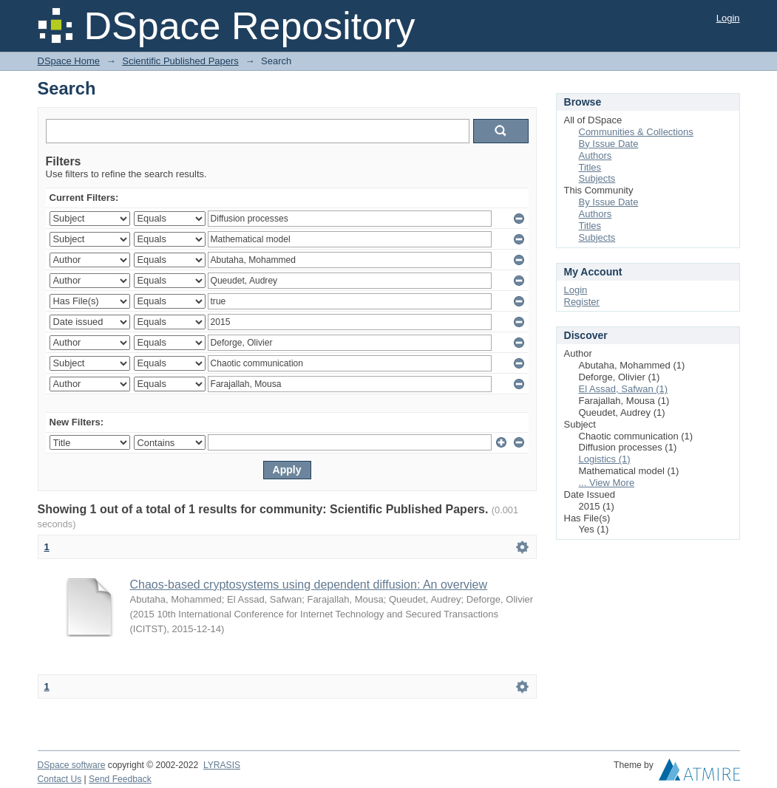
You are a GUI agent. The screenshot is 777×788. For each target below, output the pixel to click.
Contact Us (60, 779)
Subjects (597, 178)
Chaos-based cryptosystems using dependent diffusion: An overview (309, 584)
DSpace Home (69, 60)
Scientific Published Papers (180, 60)
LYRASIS (221, 765)
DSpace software (72, 765)
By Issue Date (609, 143)
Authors (595, 155)
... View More (607, 482)
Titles (590, 167)
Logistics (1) (605, 459)
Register (582, 301)
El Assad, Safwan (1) (623, 388)
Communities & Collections (636, 131)
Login (728, 18)
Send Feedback (120, 779)
